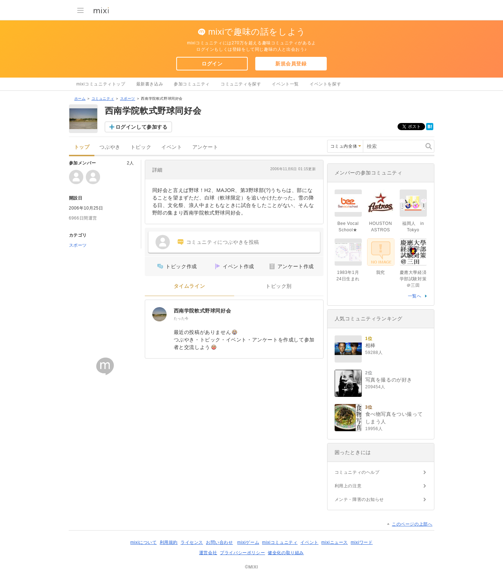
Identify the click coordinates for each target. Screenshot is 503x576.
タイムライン (189, 286)
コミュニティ (103, 98)
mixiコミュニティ (279, 542)
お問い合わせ (219, 542)
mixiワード (362, 542)
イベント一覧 (285, 84)
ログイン (212, 64)
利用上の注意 (348, 485)
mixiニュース (334, 542)
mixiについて (143, 542)
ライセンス (192, 542)
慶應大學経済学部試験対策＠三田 (413, 279)
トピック (140, 147)
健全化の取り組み (286, 552)
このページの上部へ (412, 524)
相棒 (370, 345)
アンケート (205, 147)
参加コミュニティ (192, 84)
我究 (380, 272)
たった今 (181, 318)
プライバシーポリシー (242, 552)
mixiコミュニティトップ (101, 84)
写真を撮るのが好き (388, 380)
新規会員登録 (291, 64)
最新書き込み (149, 84)
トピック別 (279, 286)
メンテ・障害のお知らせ (359, 499)
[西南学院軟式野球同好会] (159, 314)
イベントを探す (325, 84)
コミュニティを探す (241, 84)
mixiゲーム (248, 542)
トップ (82, 147)
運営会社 (208, 552)
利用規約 (169, 542)
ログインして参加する (141, 127)
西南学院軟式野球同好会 (202, 311)
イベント (171, 147)
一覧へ (414, 296)
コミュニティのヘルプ (357, 472)
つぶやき (109, 147)
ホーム (80, 98)
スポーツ (127, 98)
